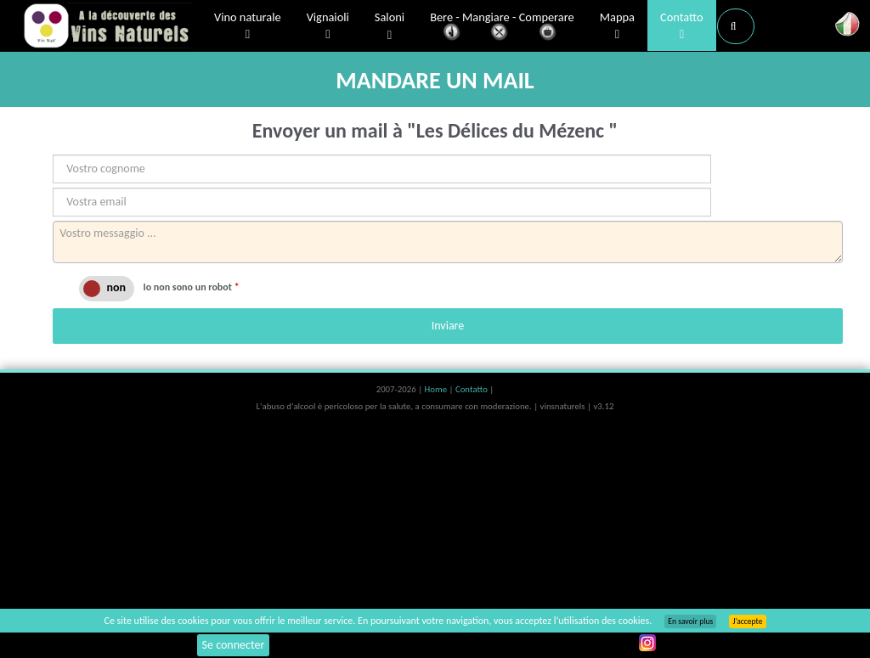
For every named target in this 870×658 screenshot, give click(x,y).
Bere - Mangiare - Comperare (502, 27)
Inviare (448, 325)
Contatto (681, 26)
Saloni (389, 26)
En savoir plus (690, 621)
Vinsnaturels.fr (108, 27)
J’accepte (747, 621)
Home (437, 389)
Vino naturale (247, 26)
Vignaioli (328, 26)
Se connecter (233, 645)
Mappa (617, 26)
